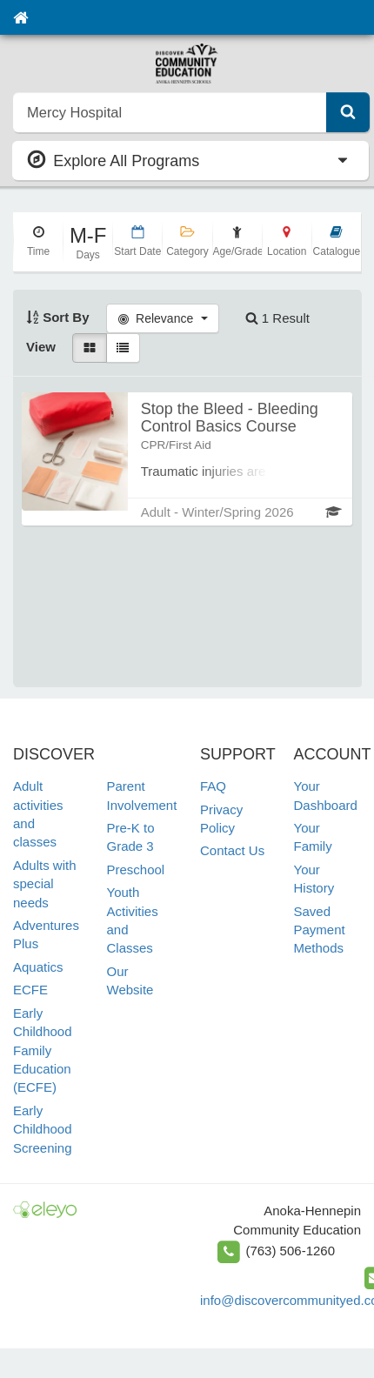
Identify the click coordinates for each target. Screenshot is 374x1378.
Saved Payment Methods (319, 930)
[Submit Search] (348, 112)
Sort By (58, 317)
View (41, 346)
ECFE (30, 989)
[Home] (20, 17)
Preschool (136, 869)
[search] (170, 112)
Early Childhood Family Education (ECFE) (42, 1050)
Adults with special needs (45, 884)
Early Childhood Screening (42, 1129)
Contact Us (232, 850)
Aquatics (38, 967)
